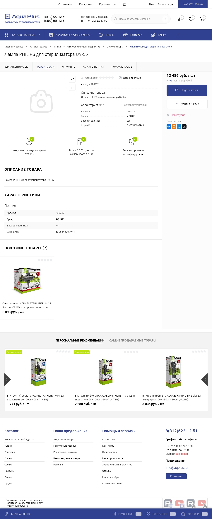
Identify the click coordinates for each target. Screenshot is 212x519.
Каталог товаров (23, 35)
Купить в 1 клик (187, 104)
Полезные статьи (112, 483)
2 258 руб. (85, 404)
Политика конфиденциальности (25, 502)
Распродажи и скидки (65, 452)
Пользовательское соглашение (24, 500)
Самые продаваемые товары (132, 340)
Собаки (8, 464)
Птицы (8, 477)
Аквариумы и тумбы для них (19, 439)
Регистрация (165, 4)
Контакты (176, 476)
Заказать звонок (193, 4)
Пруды (8, 483)
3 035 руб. (153, 404)
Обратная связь (17, 514)
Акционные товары (63, 439)
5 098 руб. (27, 314)
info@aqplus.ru (177, 468)
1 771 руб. (18, 404)
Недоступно (176, 115)
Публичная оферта (17, 505)
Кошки (8, 458)
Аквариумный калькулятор (117, 464)
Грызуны (9, 471)
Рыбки (8, 445)
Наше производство (113, 458)
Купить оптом (107, 4)
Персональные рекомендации (80, 340)
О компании (65, 4)
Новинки (58, 464)
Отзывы (106, 471)
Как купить (86, 4)
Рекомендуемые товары (67, 458)
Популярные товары (64, 445)
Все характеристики (135, 104)
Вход (152, 4)
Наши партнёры (110, 477)
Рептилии (9, 452)
